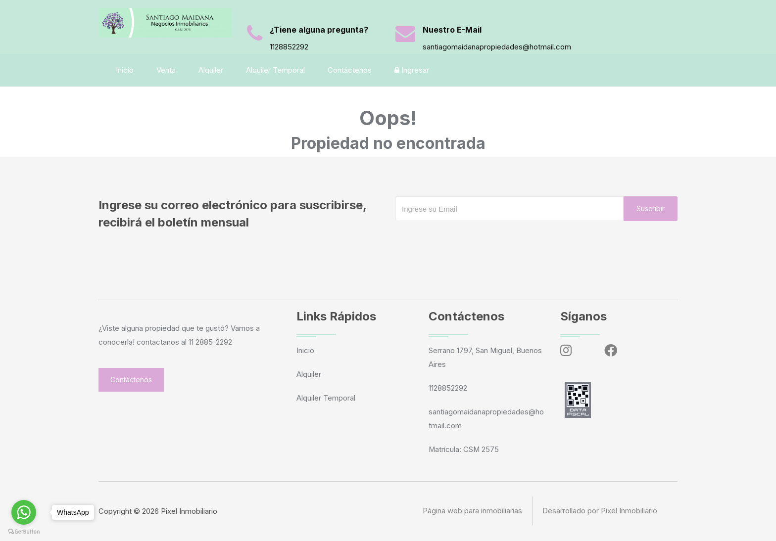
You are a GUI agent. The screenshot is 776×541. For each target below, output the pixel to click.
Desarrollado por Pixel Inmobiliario (599, 511)
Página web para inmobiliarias (472, 511)
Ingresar (412, 70)
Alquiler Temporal (276, 70)
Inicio (126, 70)
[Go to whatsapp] (23, 512)
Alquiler (211, 70)
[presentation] (470, 241)
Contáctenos (351, 70)
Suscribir (650, 208)
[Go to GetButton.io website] (24, 531)
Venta (167, 70)
